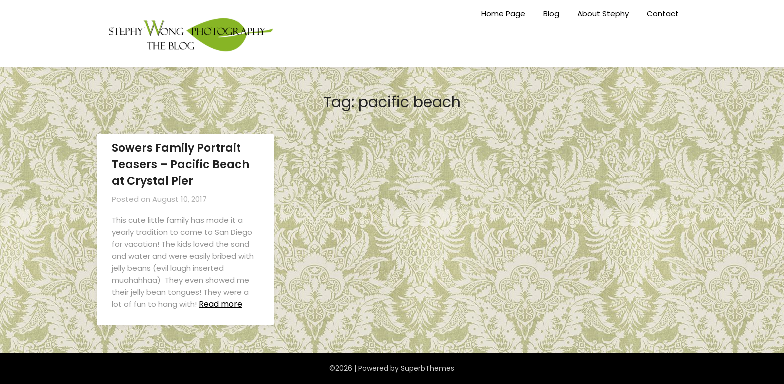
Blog (552, 13)
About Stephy (603, 13)
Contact (663, 13)
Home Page (504, 13)
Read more (220, 304)
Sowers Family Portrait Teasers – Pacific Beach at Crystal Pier (181, 164)
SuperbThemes (427, 368)
